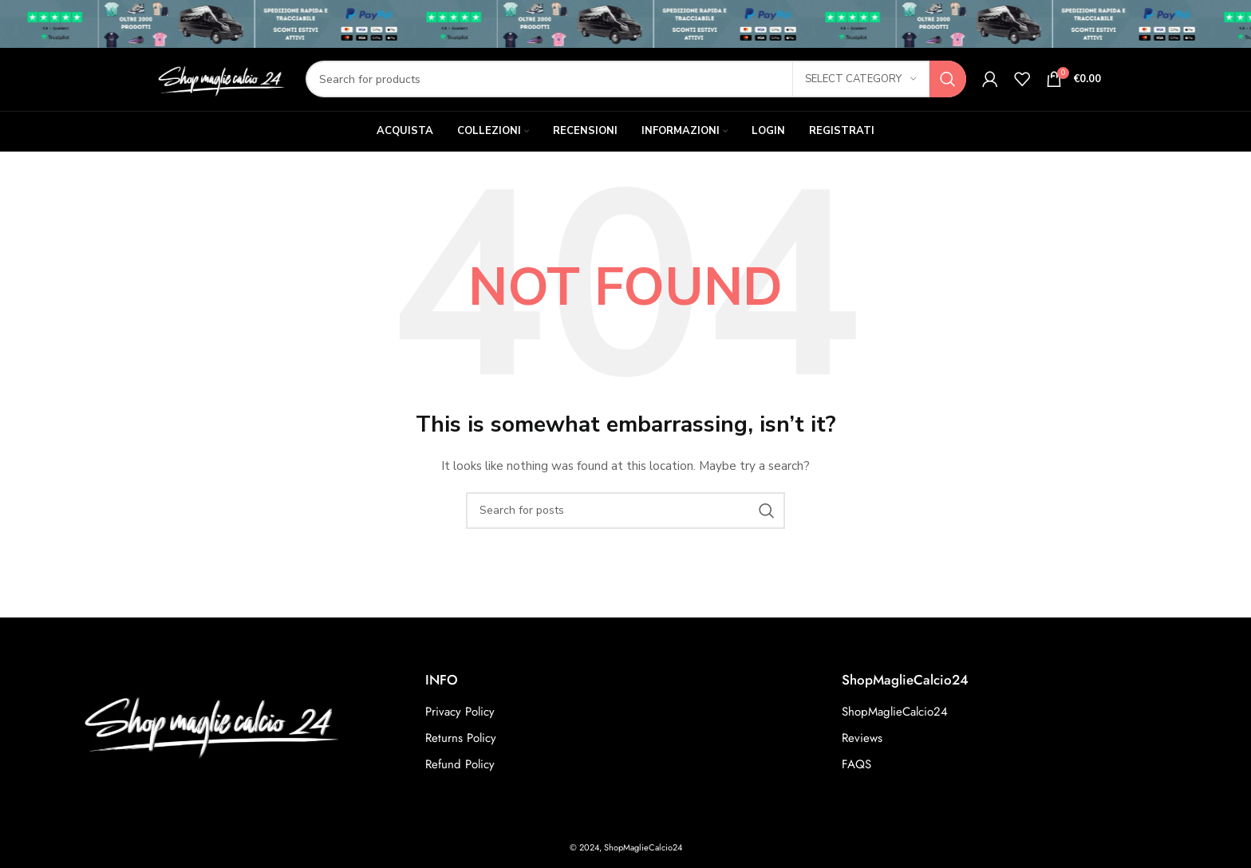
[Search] (636, 89)
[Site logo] (220, 88)
